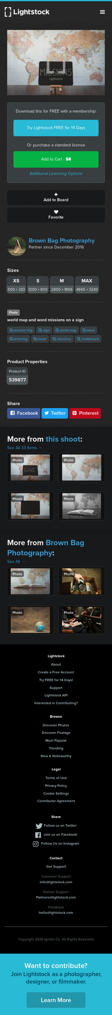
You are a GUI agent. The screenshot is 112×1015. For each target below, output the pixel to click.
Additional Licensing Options (56, 173)
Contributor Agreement (56, 800)
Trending (56, 748)
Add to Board (56, 198)
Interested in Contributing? (56, 702)
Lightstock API (56, 695)
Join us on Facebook (60, 834)
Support (56, 687)
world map (66, 330)
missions (62, 338)
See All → (16, 561)
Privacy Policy (56, 785)
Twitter (55, 413)
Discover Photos (56, 725)
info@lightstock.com (56, 881)
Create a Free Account (56, 672)
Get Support (56, 866)
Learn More (56, 1000)
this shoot (63, 439)
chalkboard (88, 338)
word (88, 330)
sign (44, 330)
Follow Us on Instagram (60, 843)
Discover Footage (56, 732)
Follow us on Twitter (60, 825)
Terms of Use (56, 777)
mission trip (21, 330)
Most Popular (56, 740)
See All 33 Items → (24, 448)
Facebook (24, 413)
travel (40, 338)
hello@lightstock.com (56, 912)
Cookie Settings (56, 793)
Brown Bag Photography (62, 240)
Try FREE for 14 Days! (56, 679)
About (56, 664)
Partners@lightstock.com (56, 897)
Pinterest (85, 413)
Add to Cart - (56, 159)
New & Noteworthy (56, 755)
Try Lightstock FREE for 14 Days (56, 128)
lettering (18, 338)
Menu (102, 12)
